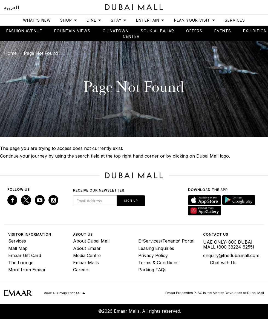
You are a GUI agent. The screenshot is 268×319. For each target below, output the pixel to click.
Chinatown (116, 31)
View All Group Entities (62, 293)
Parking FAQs (152, 269)
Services (235, 20)
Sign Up (131, 200)
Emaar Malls (86, 262)
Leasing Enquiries (156, 248)
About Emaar (87, 248)
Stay (119, 20)
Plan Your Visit (194, 20)
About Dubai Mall (91, 241)
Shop (68, 20)
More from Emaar (27, 269)
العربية (11, 7)
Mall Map (18, 248)
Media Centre (87, 255)
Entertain (150, 20)
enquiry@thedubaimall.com (231, 255)
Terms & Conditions (158, 262)
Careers (81, 269)
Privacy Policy (153, 255)
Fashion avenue (24, 31)
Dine (94, 20)
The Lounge (20, 262)
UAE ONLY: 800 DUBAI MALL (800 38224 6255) (228, 244)
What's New (37, 20)
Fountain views (72, 31)
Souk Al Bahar (157, 31)
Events (222, 31)
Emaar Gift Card (24, 255)
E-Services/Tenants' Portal (166, 241)
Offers (194, 31)
